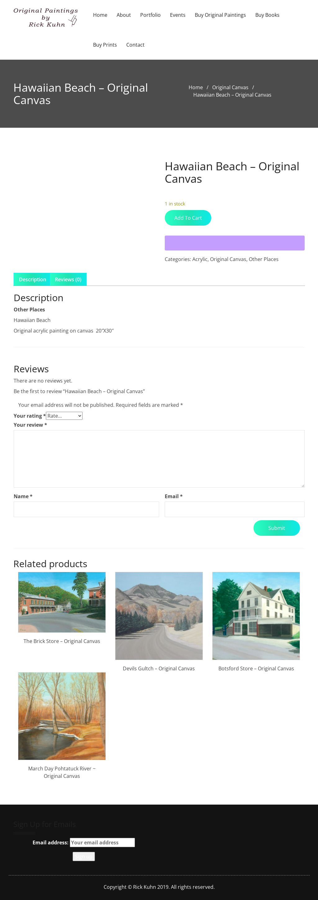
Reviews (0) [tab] (68, 279)
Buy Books (267, 14)
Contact (135, 44)
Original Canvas (230, 87)
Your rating (30, 415)
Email (174, 496)
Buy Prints (105, 44)
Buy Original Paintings (220, 14)
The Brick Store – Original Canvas (62, 641)
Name (23, 496)
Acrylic (200, 259)
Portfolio (150, 14)
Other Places (264, 259)
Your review (30, 424)
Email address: (84, 842)
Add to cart (188, 217)
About (124, 14)
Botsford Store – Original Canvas (256, 668)
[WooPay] (235, 243)
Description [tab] (32, 279)
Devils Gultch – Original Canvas (159, 668)
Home (100, 14)
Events (178, 14)
